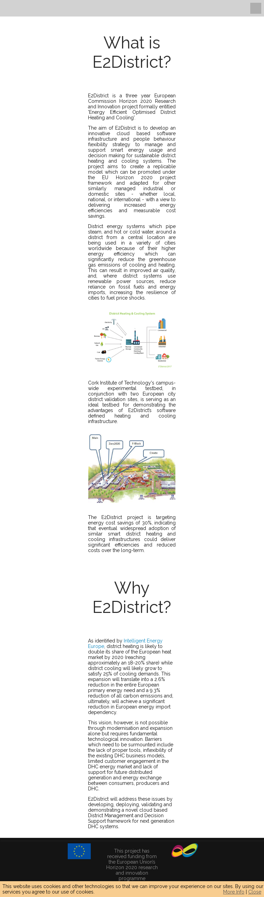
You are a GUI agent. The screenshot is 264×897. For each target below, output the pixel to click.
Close (254, 892)
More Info (233, 892)
